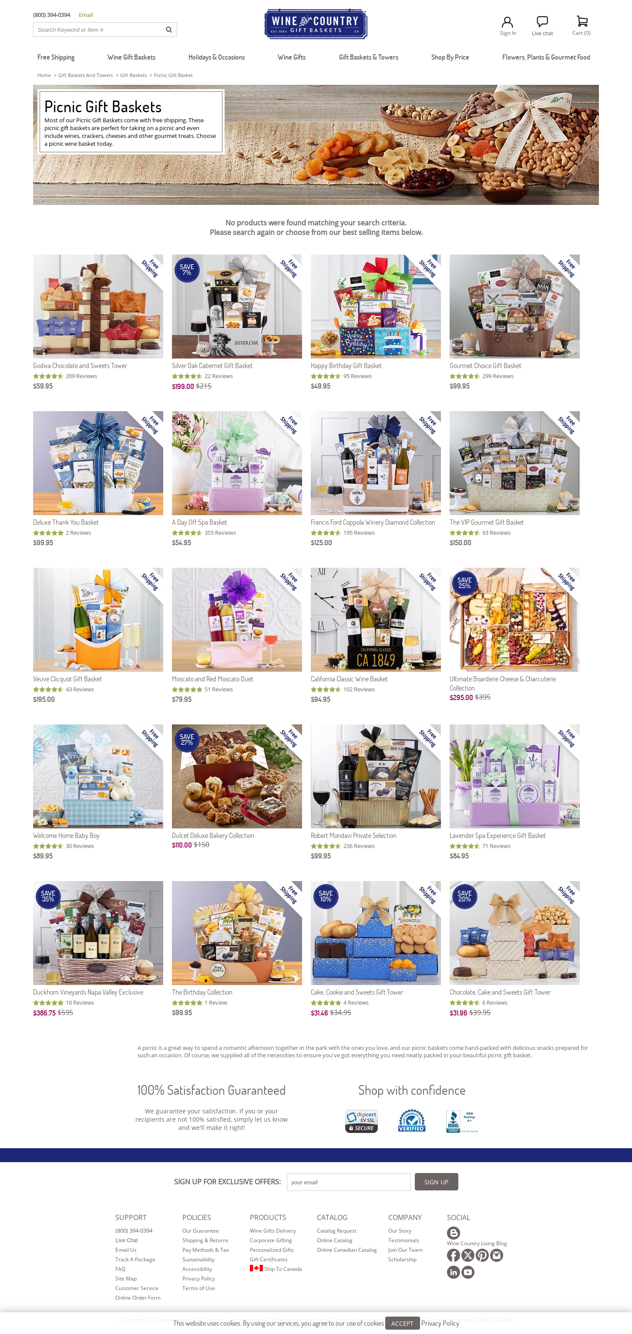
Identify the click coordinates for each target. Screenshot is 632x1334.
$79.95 (182, 699)
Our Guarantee (200, 1230)
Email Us (126, 1250)
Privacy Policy (198, 1278)
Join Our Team (405, 1250)
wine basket (80, 143)
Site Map (126, 1278)
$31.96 (458, 1012)
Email (86, 15)
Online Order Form (138, 1297)
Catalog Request (336, 1230)
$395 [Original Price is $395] (483, 697)
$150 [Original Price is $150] (201, 844)
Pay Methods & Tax (205, 1250)
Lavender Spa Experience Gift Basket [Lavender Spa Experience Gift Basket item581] (498, 835)
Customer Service (136, 1288)
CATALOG (332, 1217)
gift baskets (133, 75)
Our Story (399, 1230)
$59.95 (43, 385)
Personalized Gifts (272, 1250)
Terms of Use (198, 1288)
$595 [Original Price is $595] (65, 1012)
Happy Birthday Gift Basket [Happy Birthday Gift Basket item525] (346, 365)
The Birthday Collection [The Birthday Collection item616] (202, 991)
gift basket (517, 1055)
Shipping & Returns (205, 1240)
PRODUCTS (268, 1217)
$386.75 (44, 1012)
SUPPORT (131, 1217)
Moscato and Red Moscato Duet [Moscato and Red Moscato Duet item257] (212, 678)
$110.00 (182, 844)
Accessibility (197, 1269)
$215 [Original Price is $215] (204, 386)
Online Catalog (335, 1240)
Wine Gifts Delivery (273, 1230)
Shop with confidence (412, 1089)
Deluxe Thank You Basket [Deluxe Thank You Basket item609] (66, 521)
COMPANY (405, 1217)
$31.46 (319, 1012)
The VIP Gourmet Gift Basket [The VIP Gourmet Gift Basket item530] (487, 521)
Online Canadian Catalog (347, 1250)
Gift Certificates (269, 1259)
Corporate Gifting (271, 1240)
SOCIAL (458, 1217)
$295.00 (461, 697)
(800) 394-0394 (133, 1230)
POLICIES (196, 1217)
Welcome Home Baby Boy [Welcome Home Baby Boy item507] (66, 835)
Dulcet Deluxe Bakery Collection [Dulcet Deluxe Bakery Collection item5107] (213, 835)
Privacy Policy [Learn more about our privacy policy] (440, 1322)
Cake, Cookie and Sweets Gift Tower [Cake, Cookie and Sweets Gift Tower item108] (357, 991)
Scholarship (402, 1259)
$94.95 (320, 699)
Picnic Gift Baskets (103, 106)
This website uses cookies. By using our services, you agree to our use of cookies (316, 1322)
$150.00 (460, 542)
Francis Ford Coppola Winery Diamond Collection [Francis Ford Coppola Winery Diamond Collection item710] (373, 521)
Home (44, 75)
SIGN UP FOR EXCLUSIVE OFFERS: (227, 1182)
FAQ (120, 1269)
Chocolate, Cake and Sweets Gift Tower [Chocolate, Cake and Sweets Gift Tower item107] (500, 991)
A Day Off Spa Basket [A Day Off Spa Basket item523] (199, 521)
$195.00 (44, 699)
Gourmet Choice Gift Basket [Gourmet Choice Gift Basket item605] (485, 365)
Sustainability (198, 1259)
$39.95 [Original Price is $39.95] (480, 1012)
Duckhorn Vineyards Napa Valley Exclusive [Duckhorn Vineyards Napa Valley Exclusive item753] (88, 991)
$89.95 (43, 855)
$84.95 (459, 855)
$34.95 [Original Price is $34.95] (340, 1012)
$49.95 (320, 385)
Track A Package (135, 1259)
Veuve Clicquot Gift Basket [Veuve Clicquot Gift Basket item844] (67, 678)
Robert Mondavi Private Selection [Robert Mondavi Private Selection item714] (354, 835)
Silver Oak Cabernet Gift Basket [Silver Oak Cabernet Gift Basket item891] (212, 365)
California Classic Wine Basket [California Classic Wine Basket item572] (349, 678)
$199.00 (183, 386)
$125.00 (321, 542)
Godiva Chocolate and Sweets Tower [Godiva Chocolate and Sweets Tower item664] (80, 365)
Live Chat (127, 1240)
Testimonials (403, 1240)
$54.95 (181, 542)
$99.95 (460, 385)
